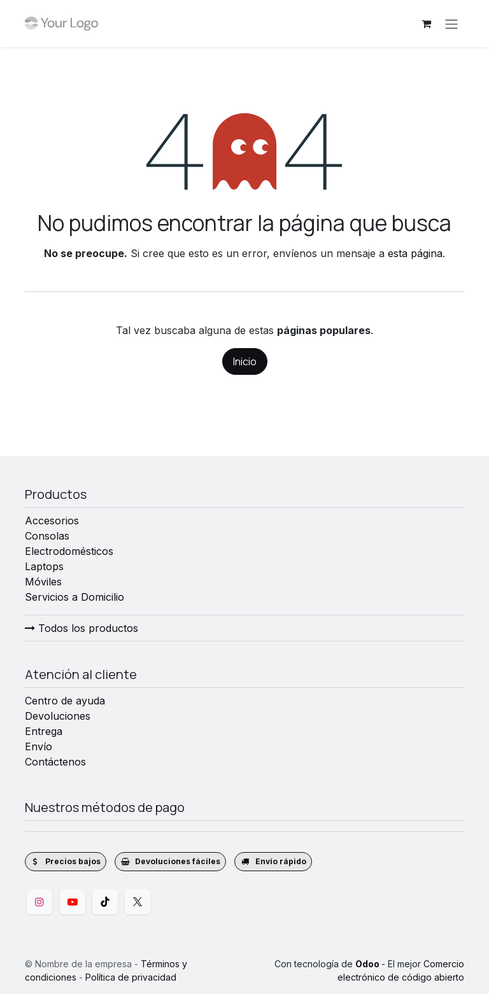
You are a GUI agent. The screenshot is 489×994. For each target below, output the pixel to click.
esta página (415, 253)
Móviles (43, 581)
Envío (38, 746)
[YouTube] (72, 901)
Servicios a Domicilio (74, 597)
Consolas (47, 535)
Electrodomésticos (69, 551)
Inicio (245, 361)
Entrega (43, 731)
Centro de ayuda (65, 700)
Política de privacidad (130, 977)
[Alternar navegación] (451, 23)
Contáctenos (55, 761)
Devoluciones (57, 716)
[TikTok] (105, 901)
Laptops (44, 566)
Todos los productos (81, 628)
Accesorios (52, 520)
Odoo (368, 963)
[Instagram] (39, 901)
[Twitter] (137, 901)
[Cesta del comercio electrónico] (426, 23)
